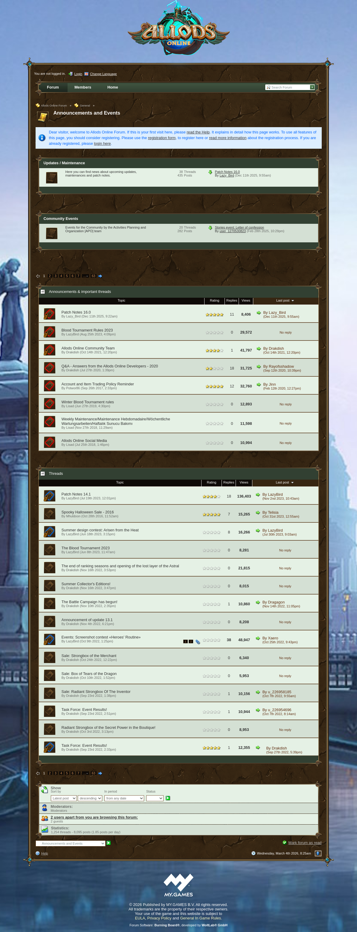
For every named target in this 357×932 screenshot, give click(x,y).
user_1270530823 (232, 231)
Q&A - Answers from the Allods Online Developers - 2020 (110, 366)
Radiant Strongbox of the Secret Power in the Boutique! (108, 727)
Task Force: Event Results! (84, 709)
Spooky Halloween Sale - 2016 (88, 512)
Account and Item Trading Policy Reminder (98, 384)
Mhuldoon (73, 516)
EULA (140, 918)
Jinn (272, 384)
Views (246, 300)
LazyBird (72, 334)
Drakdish (72, 352)
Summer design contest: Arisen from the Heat (100, 530)
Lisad (70, 406)
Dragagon (276, 602)
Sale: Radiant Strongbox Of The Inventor (96, 691)
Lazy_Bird (226, 175)
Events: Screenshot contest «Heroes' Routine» (101, 637)
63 (93, 276)
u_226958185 (279, 692)
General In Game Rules (200, 918)
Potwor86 (73, 388)
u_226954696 (279, 710)
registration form (162, 138)
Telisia (273, 512)
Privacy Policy (159, 918)
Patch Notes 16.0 (227, 172)
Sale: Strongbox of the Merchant (89, 655)
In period (110, 791)
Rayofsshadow (281, 366)
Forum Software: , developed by (178, 925)
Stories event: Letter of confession (239, 227)
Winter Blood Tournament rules (88, 402)
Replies (231, 300)
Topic (121, 300)
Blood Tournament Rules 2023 (87, 330)
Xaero (273, 638)
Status (150, 791)
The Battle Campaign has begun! (90, 602)
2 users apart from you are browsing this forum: (94, 817)
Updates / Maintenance (64, 163)
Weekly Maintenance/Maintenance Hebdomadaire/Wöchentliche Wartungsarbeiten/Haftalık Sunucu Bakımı (116, 421)
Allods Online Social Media (84, 440)
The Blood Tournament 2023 (86, 548)
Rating (214, 300)
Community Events (61, 218)
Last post (285, 300)
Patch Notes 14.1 (76, 494)
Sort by (56, 791)
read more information (227, 138)
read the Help (198, 132)
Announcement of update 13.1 (87, 620)
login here (102, 143)
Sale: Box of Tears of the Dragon (89, 673)
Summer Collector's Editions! (86, 584)
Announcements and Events (87, 113)
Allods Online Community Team (88, 348)
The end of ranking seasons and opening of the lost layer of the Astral (120, 566)
